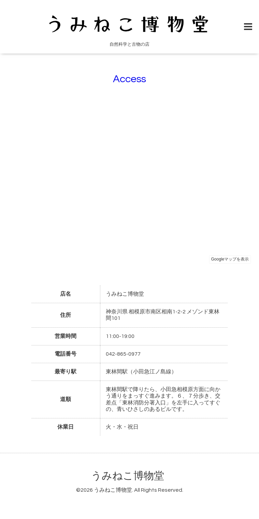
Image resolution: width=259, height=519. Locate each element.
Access (129, 79)
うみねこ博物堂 (127, 476)
